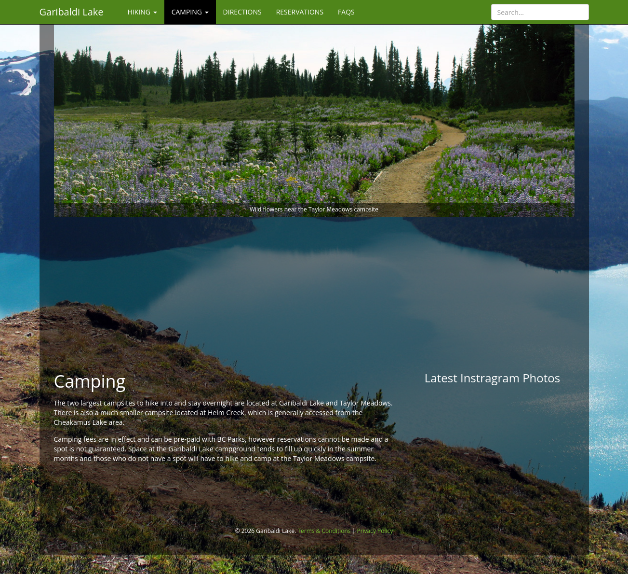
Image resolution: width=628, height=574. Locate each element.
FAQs (346, 11)
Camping (190, 11)
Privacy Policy (375, 531)
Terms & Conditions (323, 531)
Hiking (142, 11)
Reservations (299, 11)
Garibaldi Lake (72, 11)
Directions (242, 11)
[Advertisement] (314, 294)
